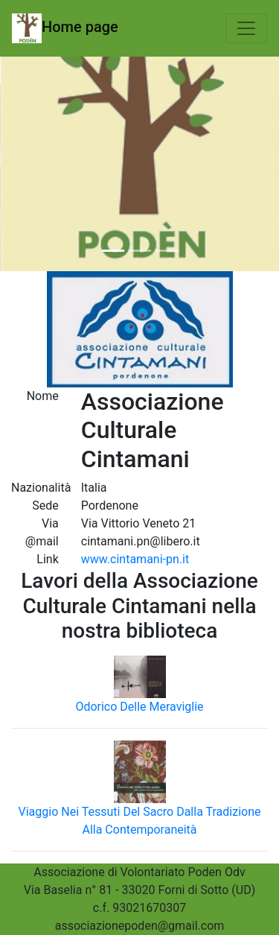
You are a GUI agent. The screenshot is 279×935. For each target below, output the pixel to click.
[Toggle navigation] (246, 28)
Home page (65, 28)
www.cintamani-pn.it (135, 559)
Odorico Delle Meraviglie (139, 707)
